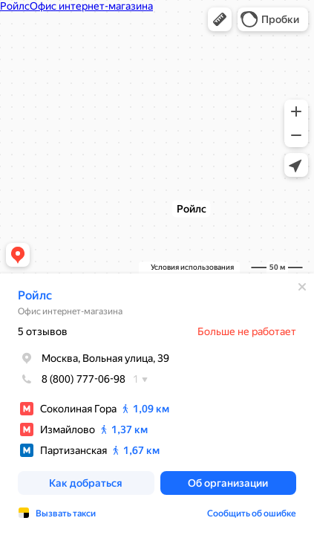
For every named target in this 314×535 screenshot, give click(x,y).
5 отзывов (43, 331)
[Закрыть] (302, 287)
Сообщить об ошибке (251, 513)
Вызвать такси (66, 513)
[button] (220, 19)
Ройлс (35, 295)
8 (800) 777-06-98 (71, 379)
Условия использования (192, 267)
